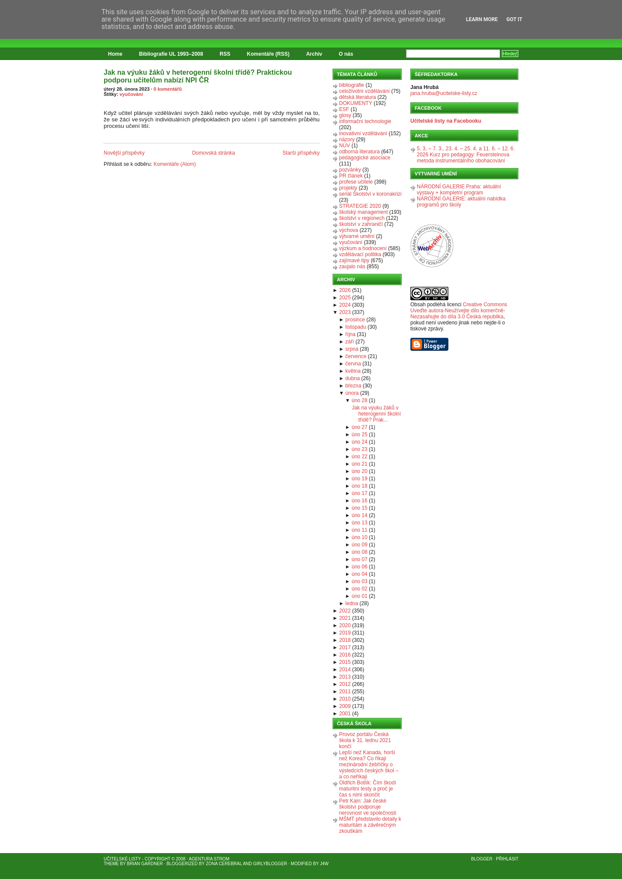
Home (115, 54)
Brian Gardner (145, 863)
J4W (324, 863)
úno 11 (360, 530)
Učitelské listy (122, 859)
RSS (225, 54)
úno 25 (360, 435)
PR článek (351, 176)
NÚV (344, 146)
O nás (346, 54)
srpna (352, 349)
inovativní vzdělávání (363, 133)
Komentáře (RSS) (268, 54)
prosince (355, 320)
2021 (345, 618)
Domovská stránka (213, 153)
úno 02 (360, 589)
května (353, 371)
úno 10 (360, 537)
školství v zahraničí (361, 224)
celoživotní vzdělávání (364, 91)
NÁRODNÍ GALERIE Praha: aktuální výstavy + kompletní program (459, 190)
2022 (345, 611)
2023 (345, 312)
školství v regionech (361, 218)
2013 (345, 677)
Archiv (314, 54)
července (356, 356)
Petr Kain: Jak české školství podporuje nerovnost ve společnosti (367, 807)
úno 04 (360, 574)
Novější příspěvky (124, 153)
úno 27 (360, 427)
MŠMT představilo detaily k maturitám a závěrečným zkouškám (370, 825)
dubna (353, 378)
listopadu (356, 327)
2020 (345, 625)
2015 (345, 662)
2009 (345, 706)
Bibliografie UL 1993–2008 (171, 54)
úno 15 (360, 508)
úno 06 (360, 567)
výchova (348, 230)
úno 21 (360, 464)
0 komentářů (168, 89)
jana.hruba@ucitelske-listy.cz (443, 93)
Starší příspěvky (301, 153)
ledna (352, 603)
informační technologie (365, 121)
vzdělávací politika (360, 254)
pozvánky (350, 170)
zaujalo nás (352, 266)
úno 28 (360, 400)
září (350, 342)
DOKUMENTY (355, 103)
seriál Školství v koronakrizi (370, 194)
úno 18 (360, 486)
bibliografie (351, 85)
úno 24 (360, 442)
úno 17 (360, 493)
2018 (345, 640)
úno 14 (360, 515)
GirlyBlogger (270, 863)
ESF (344, 109)
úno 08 (360, 552)
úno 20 (360, 471)
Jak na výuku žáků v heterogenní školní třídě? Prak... (376, 414)
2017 (345, 647)
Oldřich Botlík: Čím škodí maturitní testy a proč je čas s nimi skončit (367, 789)
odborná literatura (359, 152)
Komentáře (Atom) (174, 164)
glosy (345, 115)
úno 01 (360, 596)
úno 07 (360, 559)
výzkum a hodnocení (363, 248)
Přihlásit (507, 859)
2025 (345, 298)
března (354, 386)
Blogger (481, 859)
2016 (345, 655)
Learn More (482, 19)
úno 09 (360, 545)
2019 (345, 633)
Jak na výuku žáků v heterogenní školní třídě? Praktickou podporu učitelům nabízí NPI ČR (198, 76)
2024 (345, 305)
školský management (363, 212)
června (353, 364)
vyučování (131, 94)
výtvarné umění (356, 236)
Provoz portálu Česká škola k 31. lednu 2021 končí (365, 740)
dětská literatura (357, 97)
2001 (345, 714)
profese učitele (356, 182)
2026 (345, 290)
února (352, 393)
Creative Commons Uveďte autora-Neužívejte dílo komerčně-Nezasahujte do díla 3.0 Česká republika (458, 310)
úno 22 (360, 457)
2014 (345, 669)
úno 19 (360, 479)
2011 (345, 692)
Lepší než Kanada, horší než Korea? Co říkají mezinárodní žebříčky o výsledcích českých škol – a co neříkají (368, 764)
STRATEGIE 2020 (360, 206)
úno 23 (360, 449)
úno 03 (360, 581)
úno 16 (360, 501)
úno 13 (360, 523)
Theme (111, 863)
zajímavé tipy (354, 260)
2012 (345, 684)
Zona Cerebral (224, 863)
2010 (345, 699)
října (350, 334)
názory (347, 139)
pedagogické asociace (364, 158)
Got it (514, 19)
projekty (348, 188)
